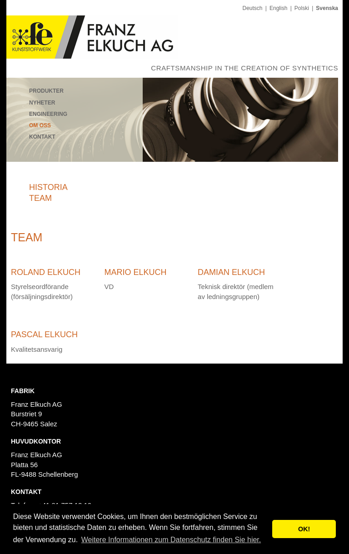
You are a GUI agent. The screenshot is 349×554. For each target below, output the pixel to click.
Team (40, 198)
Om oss (40, 125)
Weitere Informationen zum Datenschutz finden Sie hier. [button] (171, 540)
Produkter (46, 91)
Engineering (48, 114)
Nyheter (42, 103)
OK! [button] (304, 529)
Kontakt (42, 137)
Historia (48, 187)
